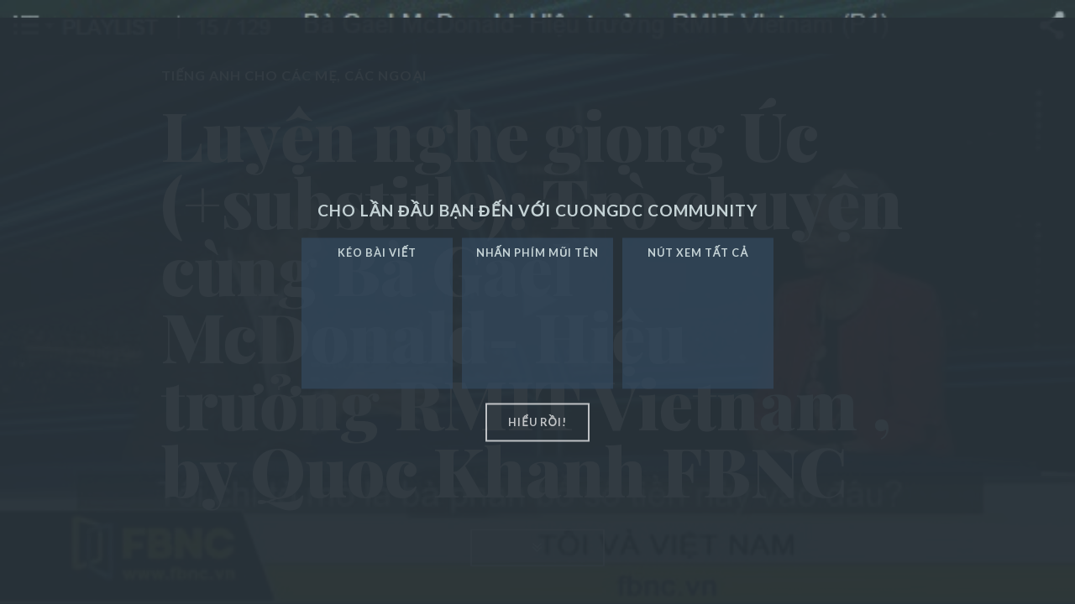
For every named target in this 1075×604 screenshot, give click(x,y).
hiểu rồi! (537, 422)
